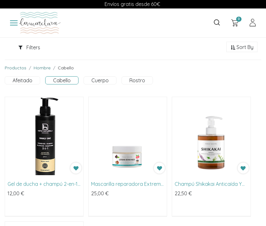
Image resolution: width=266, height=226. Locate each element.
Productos (15, 68)
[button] (242, 47)
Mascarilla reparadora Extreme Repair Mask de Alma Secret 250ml (127, 184)
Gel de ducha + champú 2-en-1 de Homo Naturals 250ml (43, 184)
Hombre (42, 68)
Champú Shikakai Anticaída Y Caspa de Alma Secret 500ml (208, 184)
